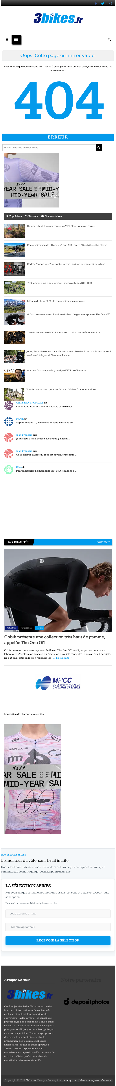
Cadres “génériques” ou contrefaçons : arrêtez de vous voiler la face (66, 264)
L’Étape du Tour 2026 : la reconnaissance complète (56, 301)
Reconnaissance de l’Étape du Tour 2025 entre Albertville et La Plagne (67, 245)
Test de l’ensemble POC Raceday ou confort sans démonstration (63, 332)
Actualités (11, 627)
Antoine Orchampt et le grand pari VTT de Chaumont (57, 370)
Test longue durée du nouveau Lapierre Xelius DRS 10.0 (59, 283)
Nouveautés (26, 627)
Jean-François (24, 434)
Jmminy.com (69, 1080)
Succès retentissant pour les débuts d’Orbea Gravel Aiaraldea (61, 389)
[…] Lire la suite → (62, 657)
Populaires (14, 216)
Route (40, 627)
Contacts (106, 1080)
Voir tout (103, 542)
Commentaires (51, 216)
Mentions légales (89, 1080)
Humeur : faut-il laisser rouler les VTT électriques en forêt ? (61, 226)
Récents (31, 216)
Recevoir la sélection (58, 940)
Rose (19, 467)
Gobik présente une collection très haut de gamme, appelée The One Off (68, 314)
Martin (20, 418)
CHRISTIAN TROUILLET (29, 402)
